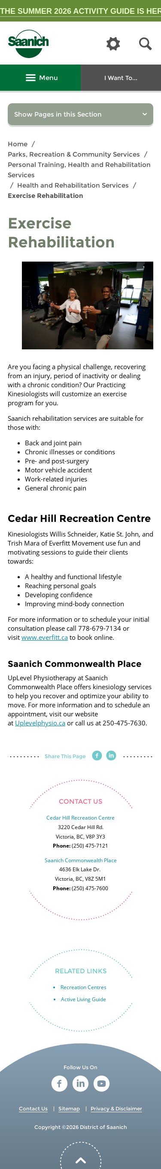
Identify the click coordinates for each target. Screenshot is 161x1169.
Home (17, 144)
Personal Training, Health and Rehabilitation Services (79, 169)
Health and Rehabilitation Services (73, 185)
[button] (145, 44)
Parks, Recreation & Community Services (74, 154)
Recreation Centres (83, 987)
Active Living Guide (83, 999)
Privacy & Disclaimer (116, 1108)
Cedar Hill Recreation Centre (80, 817)
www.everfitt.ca (44, 637)
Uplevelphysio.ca (40, 723)
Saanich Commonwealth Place (81, 860)
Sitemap (69, 1108)
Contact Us (33, 1108)
